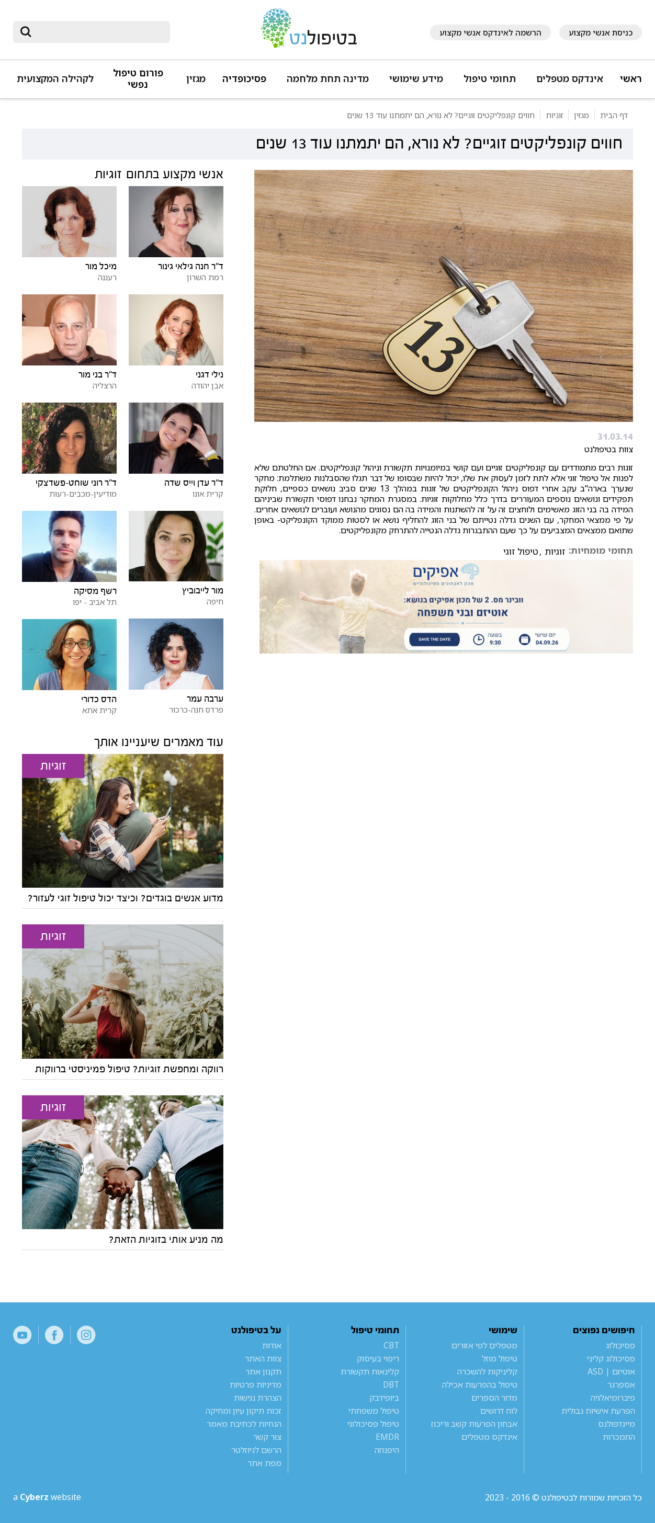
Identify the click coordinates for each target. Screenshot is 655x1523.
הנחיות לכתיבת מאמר (244, 1423)
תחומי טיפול (490, 79)
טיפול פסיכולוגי (373, 1423)
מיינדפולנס (616, 1423)
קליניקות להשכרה (487, 1371)
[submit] (26, 31)
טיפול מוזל (499, 1358)
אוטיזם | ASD (611, 1371)
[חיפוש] (99, 32)
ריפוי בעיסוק (378, 1358)
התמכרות (619, 1437)
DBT (391, 1384)
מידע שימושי (416, 79)
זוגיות (555, 551)
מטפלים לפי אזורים (484, 1345)
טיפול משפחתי (373, 1410)
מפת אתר (264, 1463)
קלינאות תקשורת (370, 1371)
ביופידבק (384, 1397)
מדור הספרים (494, 1397)
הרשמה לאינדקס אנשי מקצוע (490, 32)
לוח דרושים (498, 1410)
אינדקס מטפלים (569, 79)
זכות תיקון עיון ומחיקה (243, 1410)
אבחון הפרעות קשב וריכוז (474, 1423)
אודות (271, 1345)
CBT (391, 1345)
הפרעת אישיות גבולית (598, 1410)
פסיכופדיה (244, 79)
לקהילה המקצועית (55, 79)
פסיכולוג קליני (611, 1358)
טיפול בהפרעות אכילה (479, 1384)
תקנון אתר (263, 1371)
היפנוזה (387, 1450)
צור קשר (267, 1437)
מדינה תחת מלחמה (328, 79)
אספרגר (621, 1384)
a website (47, 1497)
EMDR (387, 1437)
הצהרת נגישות (257, 1397)
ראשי (631, 79)
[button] (568, 83)
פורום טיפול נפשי (138, 78)
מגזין (196, 79)
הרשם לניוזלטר (256, 1450)
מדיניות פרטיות (255, 1384)
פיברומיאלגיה (613, 1397)
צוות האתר (263, 1358)
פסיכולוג (620, 1345)
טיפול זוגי (520, 551)
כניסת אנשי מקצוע (601, 32)
